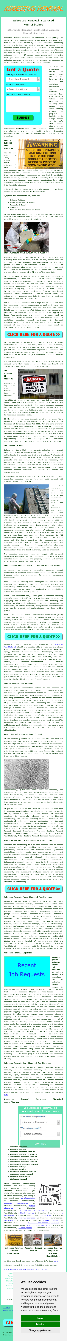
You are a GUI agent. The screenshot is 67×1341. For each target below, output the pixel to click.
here (6, 1095)
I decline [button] (40, 1324)
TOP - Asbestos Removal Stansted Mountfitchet (26, 1269)
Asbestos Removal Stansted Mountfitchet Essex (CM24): (31, 38)
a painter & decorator (33, 1211)
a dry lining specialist (39, 1225)
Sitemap (6, 1308)
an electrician (28, 1198)
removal (17, 294)
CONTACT (51, 16)
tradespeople (43, 1230)
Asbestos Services (11, 1310)
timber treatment (51, 1220)
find (12, 1067)
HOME (33, 16)
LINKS (39, 16)
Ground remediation (35, 705)
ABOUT (45, 16)
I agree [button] (40, 1318)
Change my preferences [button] (40, 1330)
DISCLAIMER (60, 16)
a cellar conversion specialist (43, 1223)
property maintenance (16, 1203)
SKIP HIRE (46, 1216)
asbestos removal (47, 129)
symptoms (40, 214)
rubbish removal (26, 1213)
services (43, 674)
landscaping (9, 1220)
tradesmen (17, 1196)
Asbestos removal (12, 901)
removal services (27, 1218)
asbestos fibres (21, 192)
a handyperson (25, 1228)
